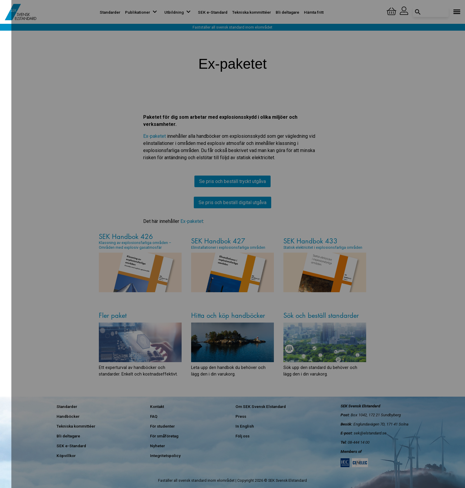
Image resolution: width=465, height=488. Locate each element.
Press (240, 416)
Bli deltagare (287, 12)
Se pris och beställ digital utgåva (232, 202)
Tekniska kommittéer (251, 12)
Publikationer (142, 12)
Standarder (110, 12)
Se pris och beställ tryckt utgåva (232, 181)
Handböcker (68, 416)
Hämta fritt (314, 12)
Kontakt (157, 406)
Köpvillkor (66, 455)
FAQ (153, 416)
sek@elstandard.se (370, 433)
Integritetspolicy (165, 455)
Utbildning (178, 12)
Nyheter (157, 445)
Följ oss (242, 436)
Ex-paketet (154, 136)
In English (244, 426)
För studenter (162, 426)
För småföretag (164, 436)
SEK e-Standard (212, 12)
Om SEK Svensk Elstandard (260, 406)
